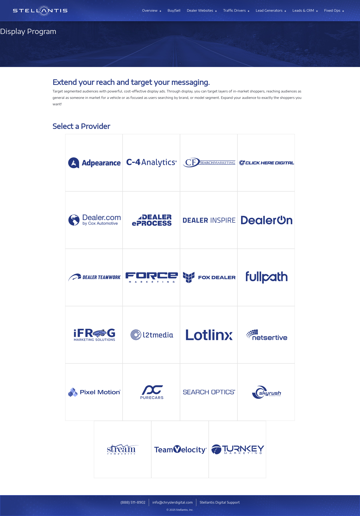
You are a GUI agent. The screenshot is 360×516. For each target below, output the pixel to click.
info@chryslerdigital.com (172, 502)
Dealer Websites (202, 10)
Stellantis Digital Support (220, 502)
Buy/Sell (174, 10)
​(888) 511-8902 (133, 502)
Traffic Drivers (236, 10)
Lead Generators (271, 10)
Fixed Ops (334, 10)
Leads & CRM (305, 10)
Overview (151, 10)
